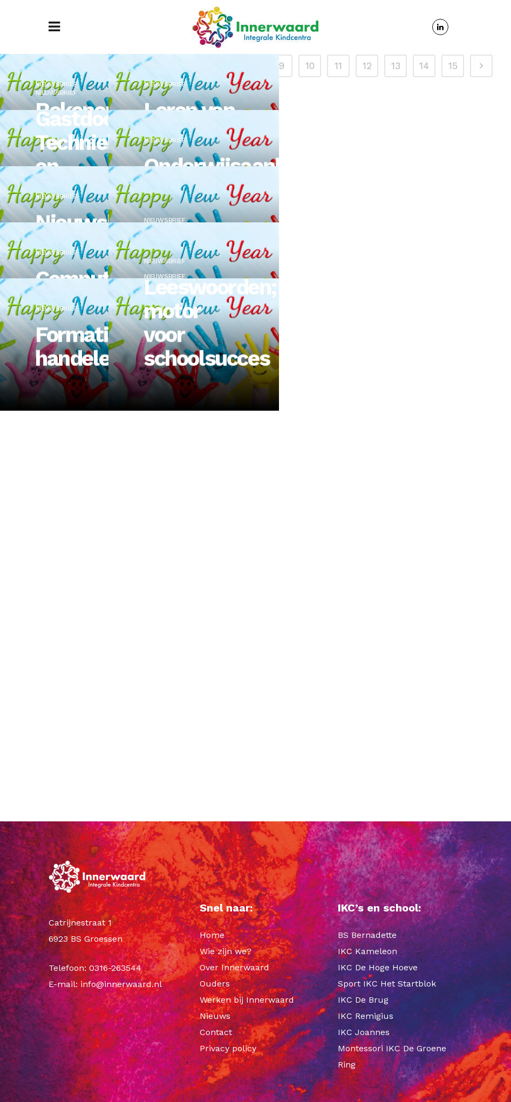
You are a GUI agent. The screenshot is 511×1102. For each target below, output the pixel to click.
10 (310, 725)
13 (395, 725)
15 (453, 725)
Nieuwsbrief (56, 89)
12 (367, 725)
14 (424, 725)
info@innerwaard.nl (121, 984)
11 (338, 725)
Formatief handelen (80, 502)
